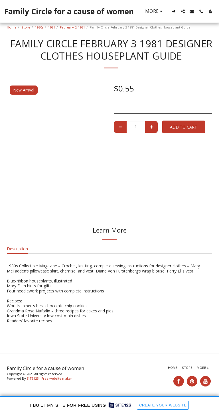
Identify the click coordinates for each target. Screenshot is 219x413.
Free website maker (56, 378)
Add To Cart (183, 127)
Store (25, 27)
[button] (173, 11)
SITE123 (32, 378)
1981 (51, 27)
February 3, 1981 (72, 27)
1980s (39, 27)
